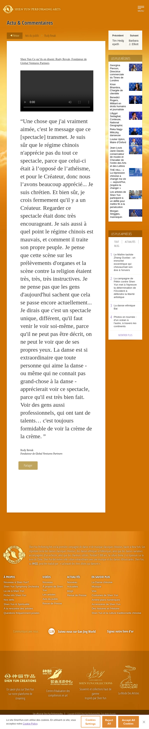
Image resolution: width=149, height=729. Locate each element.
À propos (9, 577)
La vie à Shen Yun (14, 591)
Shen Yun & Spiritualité (16, 604)
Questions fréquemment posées (21, 613)
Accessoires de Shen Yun (106, 604)
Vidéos (46, 577)
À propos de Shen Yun (52, 588)
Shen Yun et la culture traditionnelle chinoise (116, 613)
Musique (96, 586)
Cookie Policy (30, 723)
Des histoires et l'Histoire (105, 608)
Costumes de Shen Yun (105, 595)
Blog (116, 246)
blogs (70, 591)
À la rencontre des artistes (18, 608)
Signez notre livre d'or (120, 631)
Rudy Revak (50, 35)
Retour (13, 35)
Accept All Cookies (128, 721)
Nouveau (47, 582)
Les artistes (48, 594)
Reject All (109, 721)
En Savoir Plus (101, 577)
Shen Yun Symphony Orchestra (21, 586)
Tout (116, 242)
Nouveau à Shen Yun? (16, 582)
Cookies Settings (90, 722)
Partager (28, 465)
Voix (94, 591)
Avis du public (32, 35)
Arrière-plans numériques (106, 599)
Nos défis (9, 599)
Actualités (130, 242)
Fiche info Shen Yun (15, 595)
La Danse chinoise (102, 582)
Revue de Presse (52, 603)
